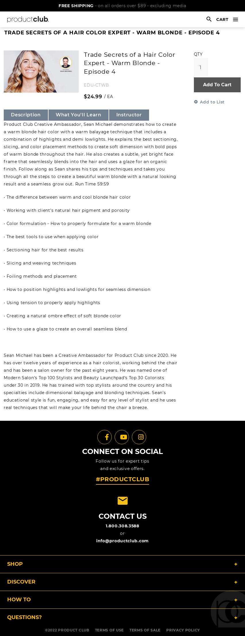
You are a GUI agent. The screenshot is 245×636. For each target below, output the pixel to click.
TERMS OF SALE (145, 630)
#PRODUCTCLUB (122, 479)
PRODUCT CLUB (73, 630)
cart (222, 19)
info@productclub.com (122, 540)
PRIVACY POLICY (183, 630)
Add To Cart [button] (217, 84)
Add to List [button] (212, 102)
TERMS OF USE (109, 630)
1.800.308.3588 (122, 526)
